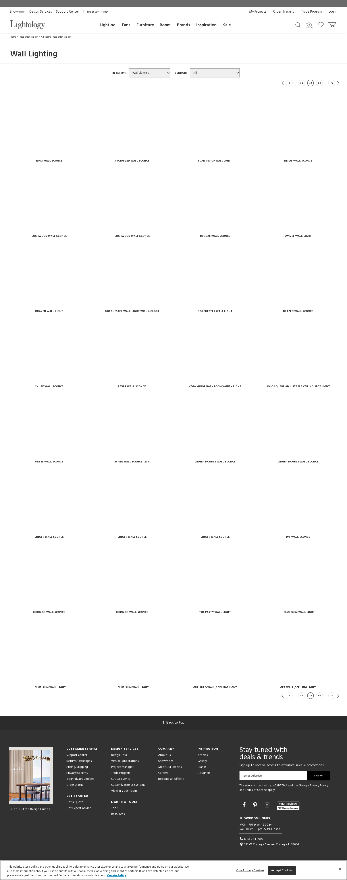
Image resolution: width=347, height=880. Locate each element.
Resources (118, 814)
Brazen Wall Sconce (298, 311)
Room (165, 25)
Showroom (17, 11)
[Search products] (298, 24)
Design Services (40, 11)
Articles (203, 755)
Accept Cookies (282, 870)
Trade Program (311, 11)
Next (338, 83)
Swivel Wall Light (298, 236)
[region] (173, 870)
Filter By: (120, 73)
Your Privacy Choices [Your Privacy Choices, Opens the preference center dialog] (250, 870)
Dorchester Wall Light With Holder (132, 311)
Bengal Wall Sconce (215, 236)
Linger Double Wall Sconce (215, 462)
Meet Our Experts (170, 767)
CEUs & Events (120, 779)
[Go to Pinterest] (256, 805)
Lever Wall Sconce (132, 386)
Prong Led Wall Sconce (132, 161)
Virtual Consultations (125, 761)
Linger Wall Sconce (49, 537)
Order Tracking (283, 11)
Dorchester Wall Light (215, 311)
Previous (282, 83)
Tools (114, 808)
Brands (183, 25)
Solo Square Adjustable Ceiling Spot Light (298, 386)
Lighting (108, 25)
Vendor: (182, 73)
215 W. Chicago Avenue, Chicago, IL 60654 (269, 844)
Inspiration (206, 25)
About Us (164, 755)
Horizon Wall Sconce (49, 612)
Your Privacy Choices (80, 779)
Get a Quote (74, 802)
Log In (333, 11)
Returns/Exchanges (79, 761)
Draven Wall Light (49, 311)
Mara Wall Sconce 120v (132, 462)
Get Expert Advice (78, 808)
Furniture (145, 25)
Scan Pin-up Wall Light (215, 161)
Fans (126, 25)
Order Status (74, 785)
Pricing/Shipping (77, 767)
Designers (204, 773)
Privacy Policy (319, 785)
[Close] (340, 869)
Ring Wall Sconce (49, 161)
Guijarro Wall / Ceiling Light (215, 687)
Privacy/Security (77, 773)
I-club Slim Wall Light (298, 612)
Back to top (173, 723)
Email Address (252, 775)
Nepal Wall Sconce (298, 161)
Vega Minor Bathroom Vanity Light (215, 386)
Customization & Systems (128, 785)
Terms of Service (256, 790)
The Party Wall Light (215, 612)
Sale (227, 25)
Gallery (202, 761)
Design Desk (119, 755)
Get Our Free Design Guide (30, 809)
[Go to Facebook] (244, 805)
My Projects (257, 11)
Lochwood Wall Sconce (49, 236)
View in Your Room (124, 790)
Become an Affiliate (171, 779)
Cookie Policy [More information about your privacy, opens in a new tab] (116, 875)
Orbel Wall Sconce (49, 462)
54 (319, 83)
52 (301, 83)
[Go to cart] (332, 23)
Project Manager (122, 767)
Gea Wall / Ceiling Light (298, 687)
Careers (163, 773)
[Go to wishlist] (321, 24)
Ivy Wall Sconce (298, 537)
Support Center (67, 11)
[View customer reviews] (288, 805)
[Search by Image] (309, 25)
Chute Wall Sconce (49, 386)
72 (331, 83)
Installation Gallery (28, 37)
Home (13, 37)
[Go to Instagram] (268, 805)
